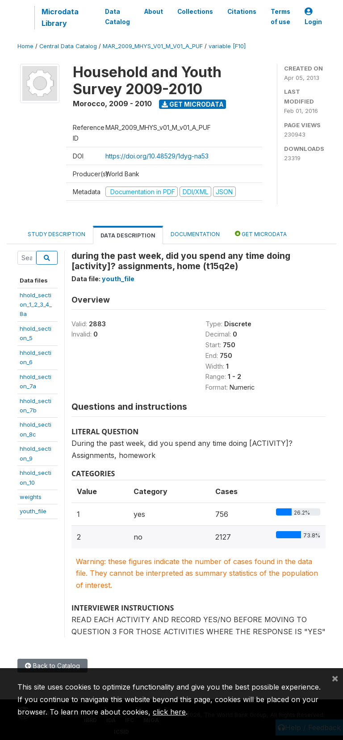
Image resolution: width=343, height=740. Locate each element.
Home (25, 46)
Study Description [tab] (56, 234)
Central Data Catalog (68, 46)
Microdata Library (60, 17)
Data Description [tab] (127, 235)
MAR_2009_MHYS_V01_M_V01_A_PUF (153, 46)
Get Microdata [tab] (261, 233)
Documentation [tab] (195, 234)
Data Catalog (117, 16)
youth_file (33, 511)
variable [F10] (227, 46)
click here (169, 711)
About (153, 11)
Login (313, 16)
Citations (241, 11)
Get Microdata (193, 104)
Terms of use (280, 16)
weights (31, 496)
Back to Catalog (52, 665)
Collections (195, 11)
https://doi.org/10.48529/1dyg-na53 (157, 156)
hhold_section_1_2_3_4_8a (36, 304)
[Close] (335, 678)
